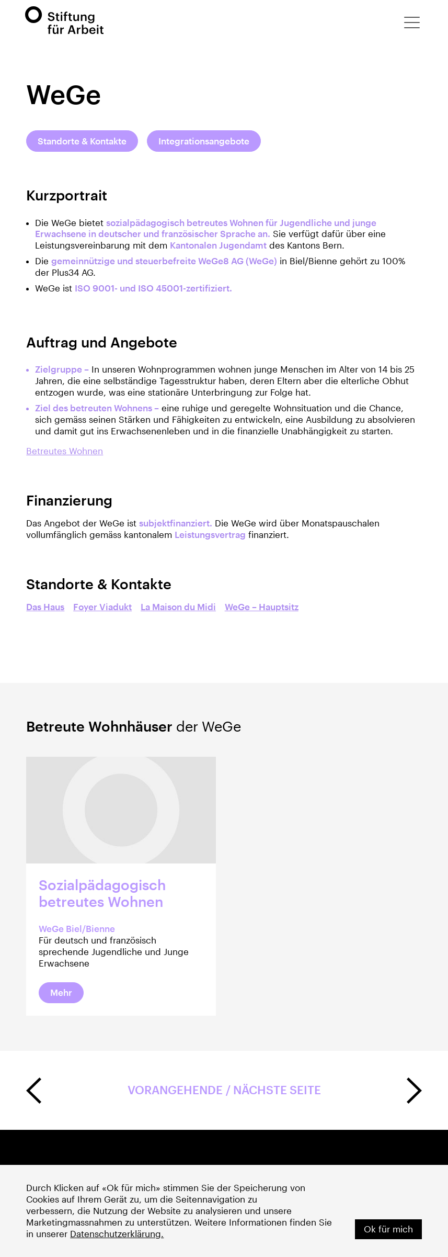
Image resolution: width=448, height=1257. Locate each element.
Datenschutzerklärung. (117, 1234)
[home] (64, 20)
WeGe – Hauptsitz (261, 607)
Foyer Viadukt (102, 607)
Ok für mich (388, 1229)
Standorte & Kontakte (82, 141)
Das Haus (45, 607)
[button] (412, 22)
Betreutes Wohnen (64, 451)
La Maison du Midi (178, 607)
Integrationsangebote (203, 141)
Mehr (61, 992)
